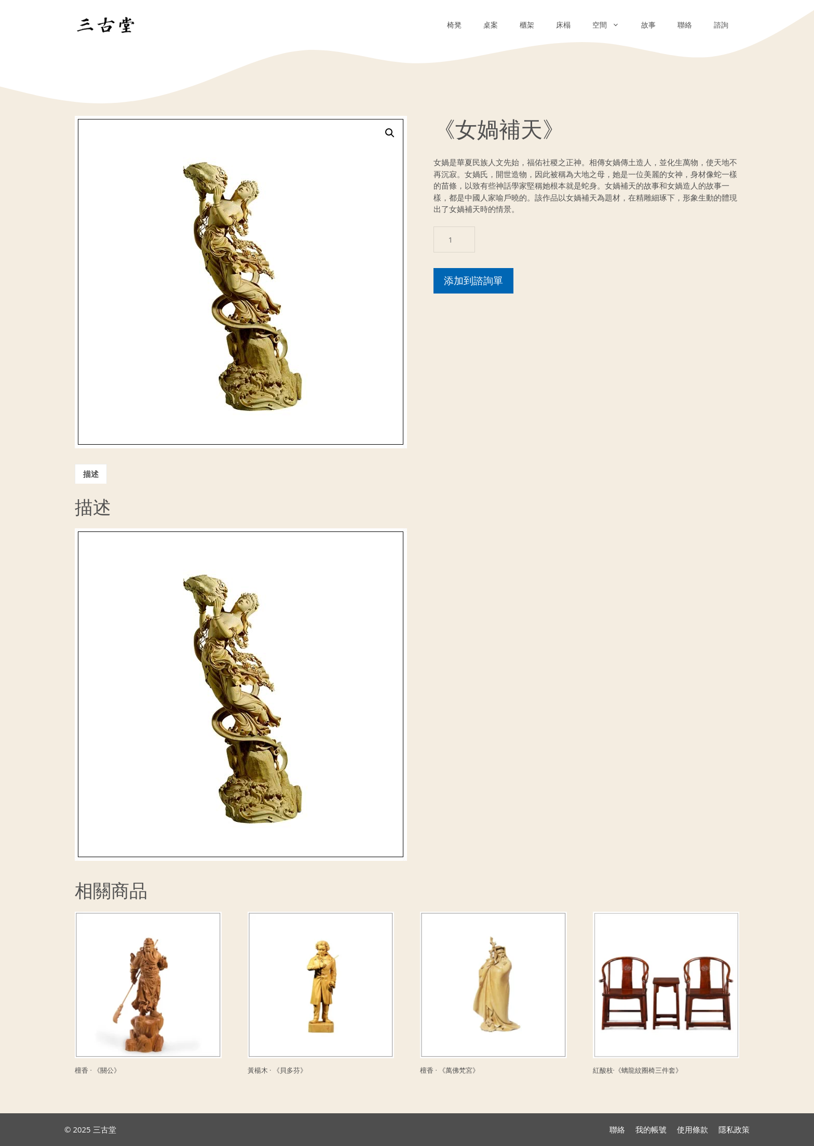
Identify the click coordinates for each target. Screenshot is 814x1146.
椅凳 (454, 25)
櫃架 (527, 25)
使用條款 (692, 1129)
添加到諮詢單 (473, 280)
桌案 (490, 25)
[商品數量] (454, 239)
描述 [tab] (91, 474)
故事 (648, 25)
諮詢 (721, 25)
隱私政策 (734, 1129)
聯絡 (684, 25)
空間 (611, 24)
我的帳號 (651, 1129)
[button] (390, 133)
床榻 (563, 25)
